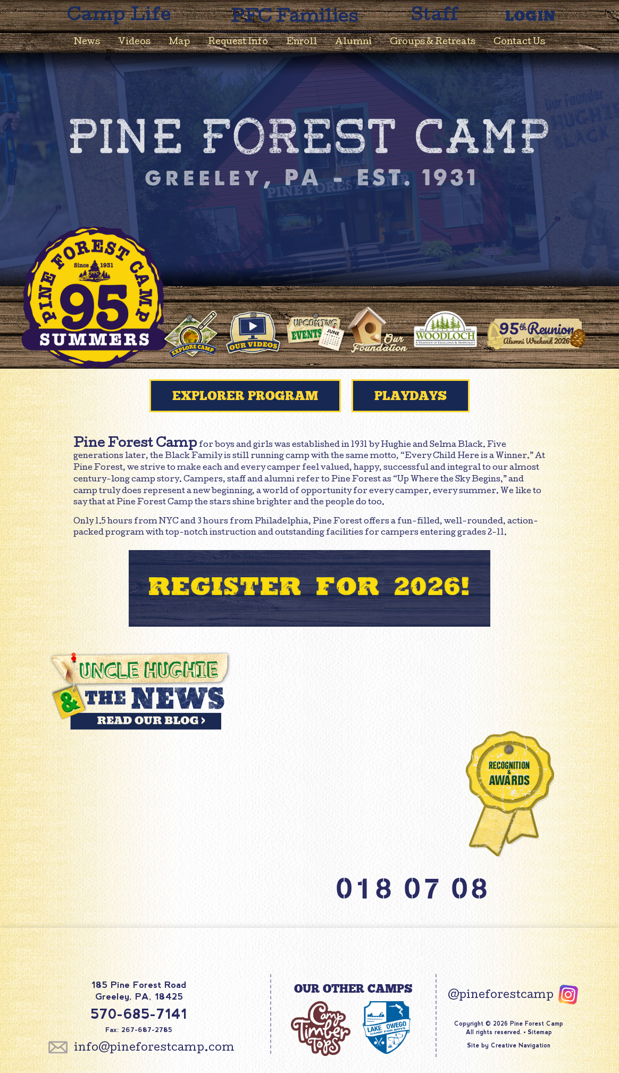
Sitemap (540, 1032)
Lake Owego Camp (387, 1030)
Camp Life (119, 17)
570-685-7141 (138, 1014)
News (87, 42)
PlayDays (410, 395)
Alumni (353, 42)
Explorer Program (245, 395)
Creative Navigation (520, 1045)
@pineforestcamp (501, 996)
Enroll (301, 42)
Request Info (238, 42)
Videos (134, 42)
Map (179, 42)
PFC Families (294, 18)
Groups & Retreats (432, 42)
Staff (435, 17)
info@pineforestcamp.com (154, 1048)
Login (530, 15)
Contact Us (519, 42)
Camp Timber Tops (321, 1030)
